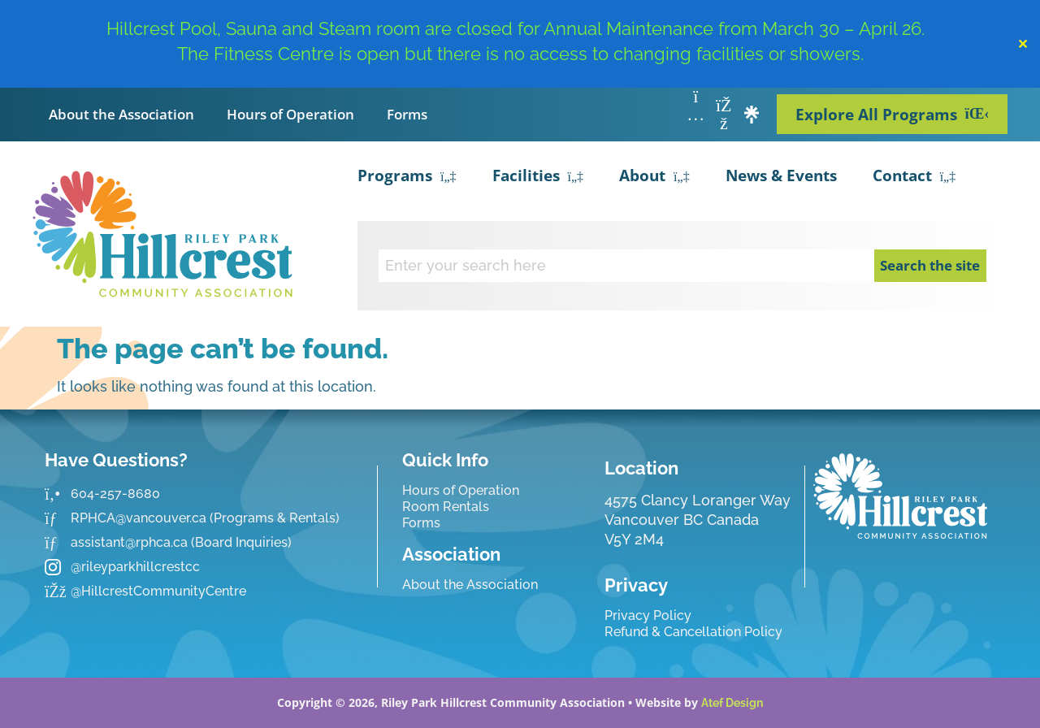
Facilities (538, 177)
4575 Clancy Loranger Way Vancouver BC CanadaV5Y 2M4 (697, 520)
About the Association (121, 114)
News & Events (781, 175)
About (654, 177)
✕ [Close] (1022, 44)
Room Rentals (445, 506)
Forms (407, 114)
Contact (914, 177)
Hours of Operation (290, 114)
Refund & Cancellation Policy (693, 631)
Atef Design (732, 702)
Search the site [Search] (930, 265)
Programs (407, 177)
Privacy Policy (647, 615)
